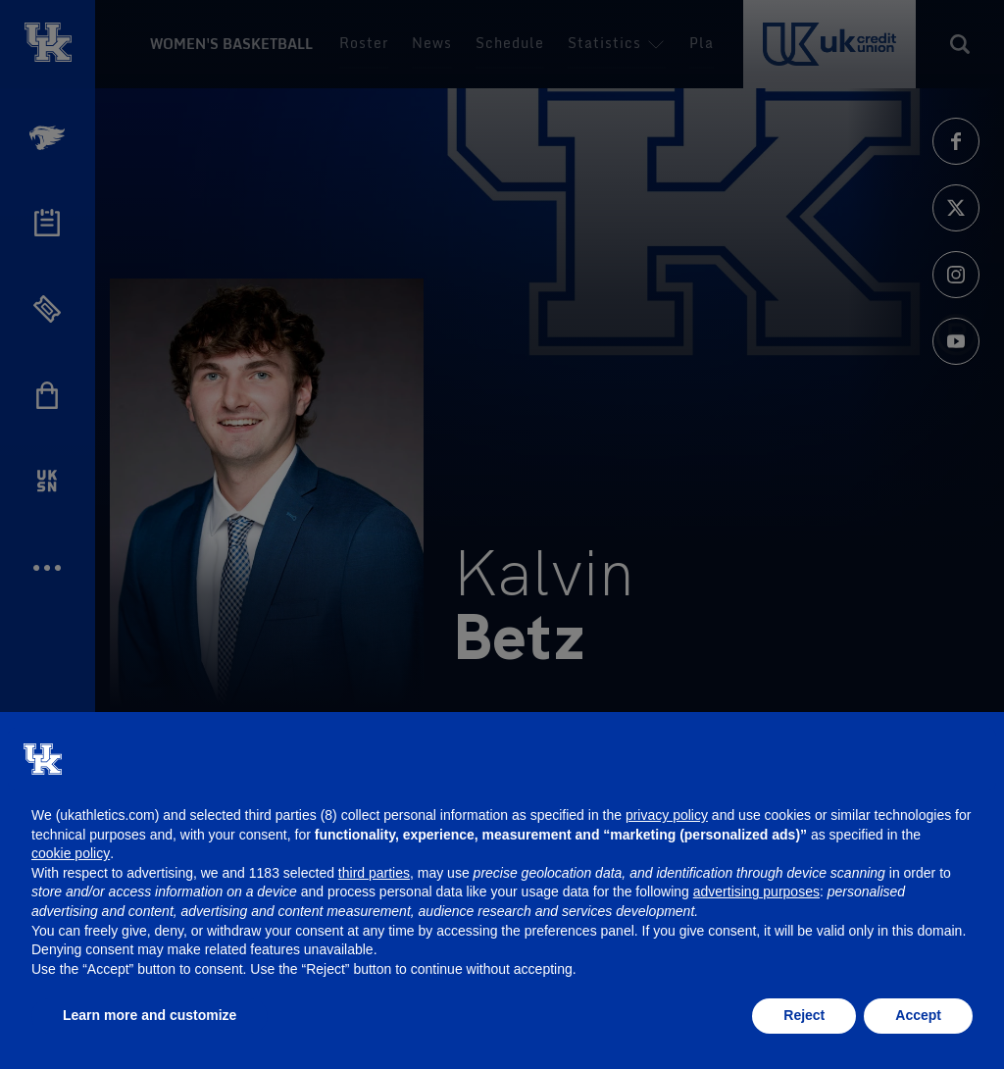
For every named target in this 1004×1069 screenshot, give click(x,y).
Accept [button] (918, 1015)
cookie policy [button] (70, 853)
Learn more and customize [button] (149, 1015)
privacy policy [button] (667, 815)
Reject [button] (804, 1015)
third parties (374, 873)
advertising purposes (756, 891)
